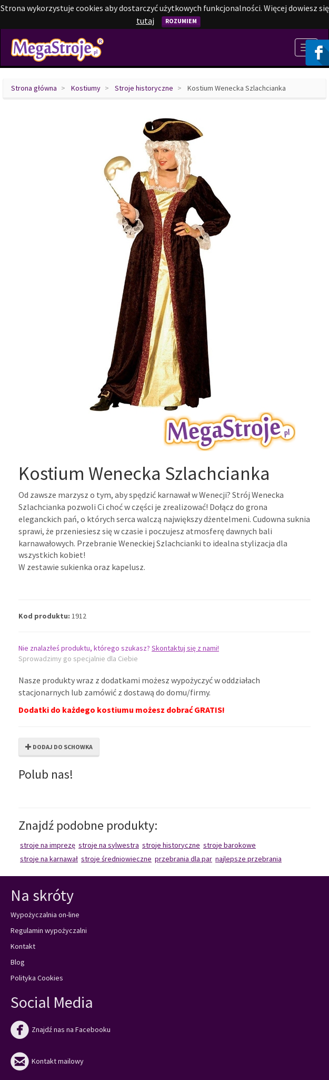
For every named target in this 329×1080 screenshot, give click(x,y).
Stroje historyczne (144, 88)
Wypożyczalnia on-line (45, 914)
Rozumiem (181, 21)
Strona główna (34, 88)
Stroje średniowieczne (116, 858)
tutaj (145, 20)
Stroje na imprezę (47, 845)
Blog (18, 962)
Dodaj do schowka (59, 747)
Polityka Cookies (37, 978)
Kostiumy (86, 88)
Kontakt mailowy (47, 1061)
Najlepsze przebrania (248, 858)
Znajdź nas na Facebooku (61, 1029)
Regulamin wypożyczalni (49, 930)
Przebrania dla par (183, 858)
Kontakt (23, 946)
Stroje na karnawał (49, 858)
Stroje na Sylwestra (108, 845)
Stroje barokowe (229, 845)
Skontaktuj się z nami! (185, 648)
